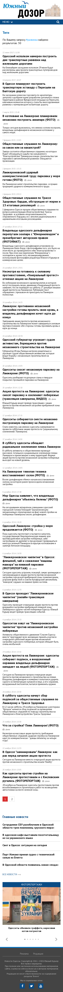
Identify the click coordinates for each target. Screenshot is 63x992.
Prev (7, 939)
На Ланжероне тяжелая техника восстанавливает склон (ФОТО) (28, 473)
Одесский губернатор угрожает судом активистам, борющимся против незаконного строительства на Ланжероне (31, 343)
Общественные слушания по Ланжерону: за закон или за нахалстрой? (30, 145)
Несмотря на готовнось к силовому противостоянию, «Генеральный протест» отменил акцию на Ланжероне (31, 275)
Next (56, 939)
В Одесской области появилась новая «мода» (30, 864)
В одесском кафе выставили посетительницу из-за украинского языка (31, 836)
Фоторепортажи (31, 884)
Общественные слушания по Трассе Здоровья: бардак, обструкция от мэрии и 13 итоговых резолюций (31, 201)
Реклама (24, 953)
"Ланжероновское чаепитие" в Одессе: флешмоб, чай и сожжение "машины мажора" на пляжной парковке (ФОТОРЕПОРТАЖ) (29, 562)
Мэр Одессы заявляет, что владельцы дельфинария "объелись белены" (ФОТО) (31, 499)
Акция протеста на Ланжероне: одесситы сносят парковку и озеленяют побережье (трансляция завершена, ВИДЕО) (31, 395)
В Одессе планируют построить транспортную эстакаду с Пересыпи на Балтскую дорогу (29, 87)
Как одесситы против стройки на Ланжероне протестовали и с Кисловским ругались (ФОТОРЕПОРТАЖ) (31, 777)
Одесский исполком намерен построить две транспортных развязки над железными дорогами (30, 60)
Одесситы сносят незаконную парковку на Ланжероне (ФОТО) (31, 371)
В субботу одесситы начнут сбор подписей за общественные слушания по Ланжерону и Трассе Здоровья (30, 699)
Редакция (38, 953)
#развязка (32, 39)
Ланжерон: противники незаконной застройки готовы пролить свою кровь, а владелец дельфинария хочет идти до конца (30, 311)
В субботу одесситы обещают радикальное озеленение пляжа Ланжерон (31, 445)
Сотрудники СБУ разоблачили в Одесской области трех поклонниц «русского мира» (28, 826)
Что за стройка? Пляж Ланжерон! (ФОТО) (31, 727)
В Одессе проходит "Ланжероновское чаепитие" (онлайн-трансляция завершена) (28, 597)
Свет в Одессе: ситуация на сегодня (25, 845)
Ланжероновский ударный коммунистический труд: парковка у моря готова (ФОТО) (31, 176)
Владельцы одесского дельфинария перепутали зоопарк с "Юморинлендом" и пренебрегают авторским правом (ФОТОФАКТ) (31, 235)
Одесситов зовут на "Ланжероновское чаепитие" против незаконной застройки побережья (30, 627)
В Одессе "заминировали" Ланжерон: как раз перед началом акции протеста (30, 754)
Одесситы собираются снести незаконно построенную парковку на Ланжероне (30, 421)
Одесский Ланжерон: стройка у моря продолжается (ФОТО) (28, 527)
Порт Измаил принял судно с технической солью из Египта (28, 856)
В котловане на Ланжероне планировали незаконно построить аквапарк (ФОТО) (31, 119)
